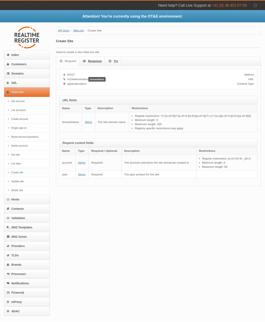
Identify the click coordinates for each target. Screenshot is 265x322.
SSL (12, 82)
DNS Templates (20, 227)
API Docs (64, 30)
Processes (16, 274)
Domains (15, 73)
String (88, 122)
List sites (16, 163)
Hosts (13, 199)
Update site (17, 181)
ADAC (13, 311)
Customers (16, 64)
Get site (15, 154)
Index (13, 55)
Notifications (18, 283)
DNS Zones (17, 236)
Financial (15, 292)
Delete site (17, 190)
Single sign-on (19, 128)
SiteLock (15, 92)
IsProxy (14, 302)
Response (92, 61)
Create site (17, 172)
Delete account (19, 145)
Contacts (15, 208)
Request (67, 61)
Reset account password (24, 136)
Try (113, 61)
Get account (18, 101)
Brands (14, 264)
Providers (16, 246)
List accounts (18, 110)
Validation (16, 218)
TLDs (13, 255)
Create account (19, 119)
